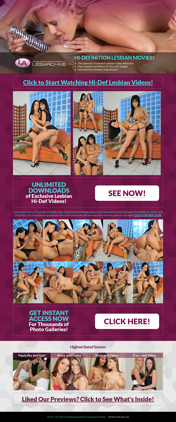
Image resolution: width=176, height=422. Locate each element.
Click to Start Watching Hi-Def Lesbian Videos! (88, 82)
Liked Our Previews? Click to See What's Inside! (88, 399)
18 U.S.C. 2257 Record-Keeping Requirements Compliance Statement (76, 417)
